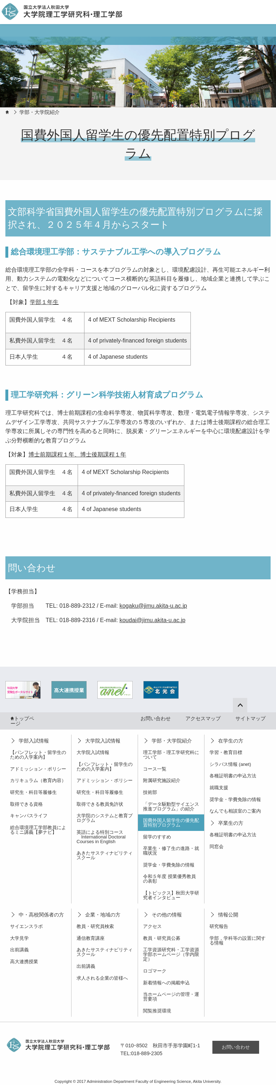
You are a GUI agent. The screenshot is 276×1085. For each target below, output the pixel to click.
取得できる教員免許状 (100, 804)
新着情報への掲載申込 (166, 982)
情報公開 (228, 915)
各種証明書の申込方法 (233, 775)
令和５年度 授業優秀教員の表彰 (169, 879)
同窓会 (217, 846)
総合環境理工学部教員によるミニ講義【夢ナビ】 (38, 830)
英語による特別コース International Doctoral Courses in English (101, 836)
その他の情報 (167, 915)
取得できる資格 (26, 804)
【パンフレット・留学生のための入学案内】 (38, 755)
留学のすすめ (157, 837)
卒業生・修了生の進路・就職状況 (171, 851)
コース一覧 (154, 769)
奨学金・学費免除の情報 (168, 865)
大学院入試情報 (102, 741)
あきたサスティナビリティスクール (105, 855)
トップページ (22, 721)
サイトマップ (250, 718)
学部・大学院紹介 (39, 112)
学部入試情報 (34, 741)
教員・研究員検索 (95, 926)
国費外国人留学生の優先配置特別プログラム (171, 823)
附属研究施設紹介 (161, 780)
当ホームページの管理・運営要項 (171, 997)
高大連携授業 (24, 961)
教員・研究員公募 (161, 938)
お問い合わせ (156, 718)
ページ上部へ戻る (244, 704)
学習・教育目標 (226, 752)
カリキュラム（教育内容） (38, 780)
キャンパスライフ (28, 815)
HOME (7, 112)
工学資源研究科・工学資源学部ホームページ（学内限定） (171, 954)
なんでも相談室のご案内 (235, 811)
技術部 (150, 792)
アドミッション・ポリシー (38, 769)
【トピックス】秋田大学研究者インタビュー (171, 895)
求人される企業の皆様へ (102, 978)
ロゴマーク (154, 971)
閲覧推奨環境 (157, 1010)
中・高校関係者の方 (41, 915)
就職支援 (219, 787)
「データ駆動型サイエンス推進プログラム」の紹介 (171, 806)
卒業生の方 (230, 823)
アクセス (152, 926)
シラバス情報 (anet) (230, 764)
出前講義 (19, 949)
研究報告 (219, 926)
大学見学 (19, 938)
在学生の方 (230, 741)
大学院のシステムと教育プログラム (105, 818)
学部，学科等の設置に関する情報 (238, 940)
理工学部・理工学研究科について (171, 755)
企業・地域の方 (102, 915)
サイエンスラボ (26, 926)
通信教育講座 (91, 938)
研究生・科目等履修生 (33, 792)
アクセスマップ (203, 718)
